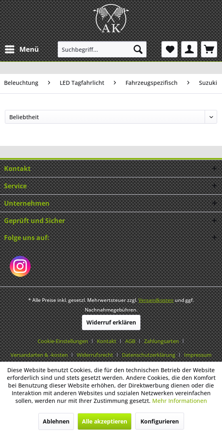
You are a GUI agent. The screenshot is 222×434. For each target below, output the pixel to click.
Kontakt (106, 341)
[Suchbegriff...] (102, 49)
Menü (22, 48)
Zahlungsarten (161, 341)
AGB (130, 341)
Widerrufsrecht (95, 354)
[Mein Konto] (189, 49)
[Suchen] (138, 49)
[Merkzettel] (169, 49)
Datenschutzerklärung (148, 354)
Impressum (198, 354)
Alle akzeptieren (104, 421)
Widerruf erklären (111, 322)
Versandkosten (156, 300)
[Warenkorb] (209, 49)
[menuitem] (21, 49)
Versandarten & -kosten (39, 354)
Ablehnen (56, 421)
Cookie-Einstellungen (63, 341)
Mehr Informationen (179, 401)
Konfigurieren (159, 421)
